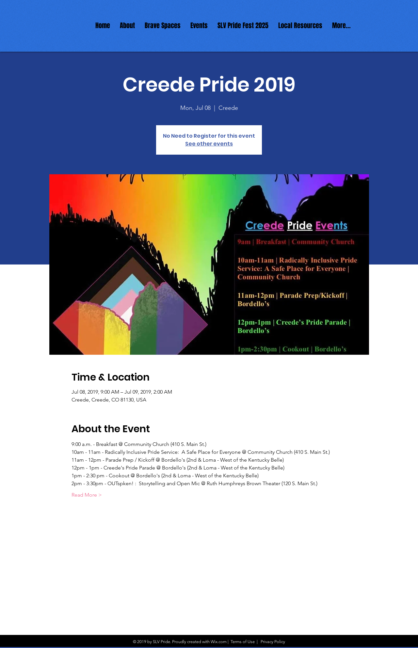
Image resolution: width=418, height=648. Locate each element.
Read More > (87, 495)
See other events (209, 143)
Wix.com (219, 641)
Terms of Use (243, 641)
